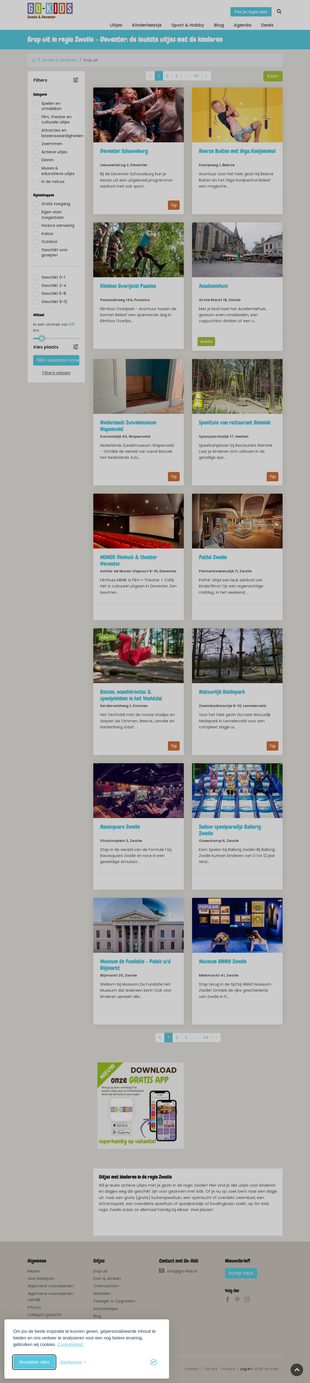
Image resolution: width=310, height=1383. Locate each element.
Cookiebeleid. (70, 1344)
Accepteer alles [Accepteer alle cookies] (34, 1362)
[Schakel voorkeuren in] (73, 1362)
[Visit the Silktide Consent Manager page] (153, 1362)
